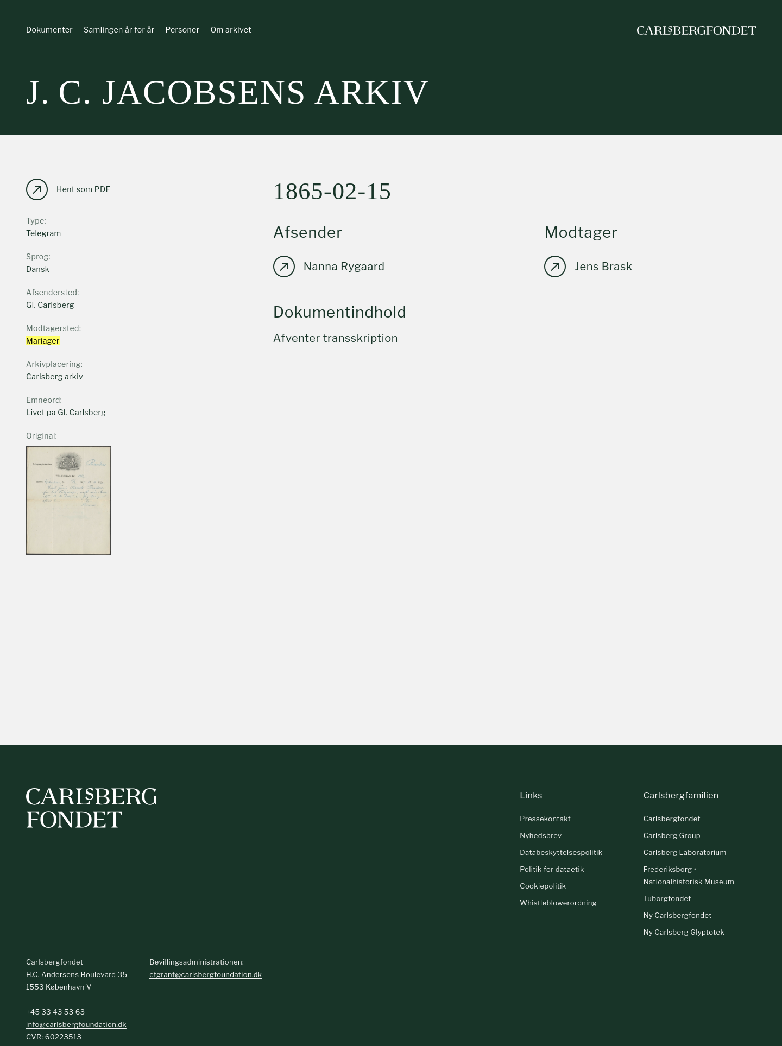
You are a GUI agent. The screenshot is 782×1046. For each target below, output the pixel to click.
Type (35, 220)
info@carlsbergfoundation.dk (76, 1024)
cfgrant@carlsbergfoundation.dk (205, 974)
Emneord (43, 399)
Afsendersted (51, 292)
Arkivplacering (53, 364)
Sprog (37, 256)
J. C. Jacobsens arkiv (228, 92)
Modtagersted (52, 328)
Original (40, 435)
